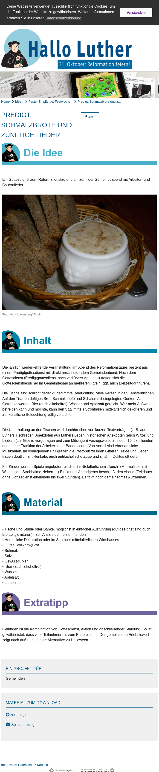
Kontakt (42, 764)
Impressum (9, 764)
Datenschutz (27, 764)
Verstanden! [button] (136, 13)
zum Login (18, 714)
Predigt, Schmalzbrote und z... (97, 101)
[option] (79, 84)
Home (5, 101)
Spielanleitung (23, 724)
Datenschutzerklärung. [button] (63, 18)
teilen (89, 116)
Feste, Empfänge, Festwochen (48, 101)
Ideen (17, 101)
